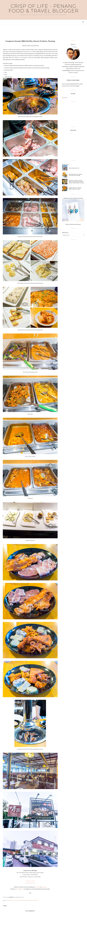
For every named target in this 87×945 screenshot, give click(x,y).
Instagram (43, 887)
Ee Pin (22, 889)
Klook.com (64, 97)
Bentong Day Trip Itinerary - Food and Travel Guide (76, 175)
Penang (36, 900)
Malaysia (24, 900)
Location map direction (30, 883)
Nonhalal (30, 900)
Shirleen (17, 889)
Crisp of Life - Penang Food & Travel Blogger (44, 8)
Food (15, 900)
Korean (20, 900)
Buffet (12, 900)
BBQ (8, 900)
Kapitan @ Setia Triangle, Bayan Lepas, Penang (75, 188)
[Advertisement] (30, 32)
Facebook (37, 887)
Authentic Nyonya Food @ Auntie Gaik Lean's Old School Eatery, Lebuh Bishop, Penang (76, 181)
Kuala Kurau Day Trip (74, 168)
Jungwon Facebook (30, 880)
